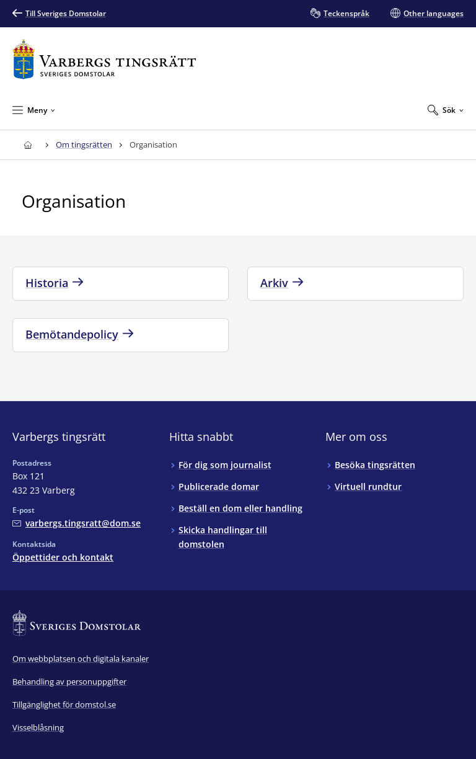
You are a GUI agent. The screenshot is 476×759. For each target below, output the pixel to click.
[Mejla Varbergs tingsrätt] (76, 523)
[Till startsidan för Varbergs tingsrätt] (104, 59)
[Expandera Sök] (445, 109)
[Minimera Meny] (34, 109)
